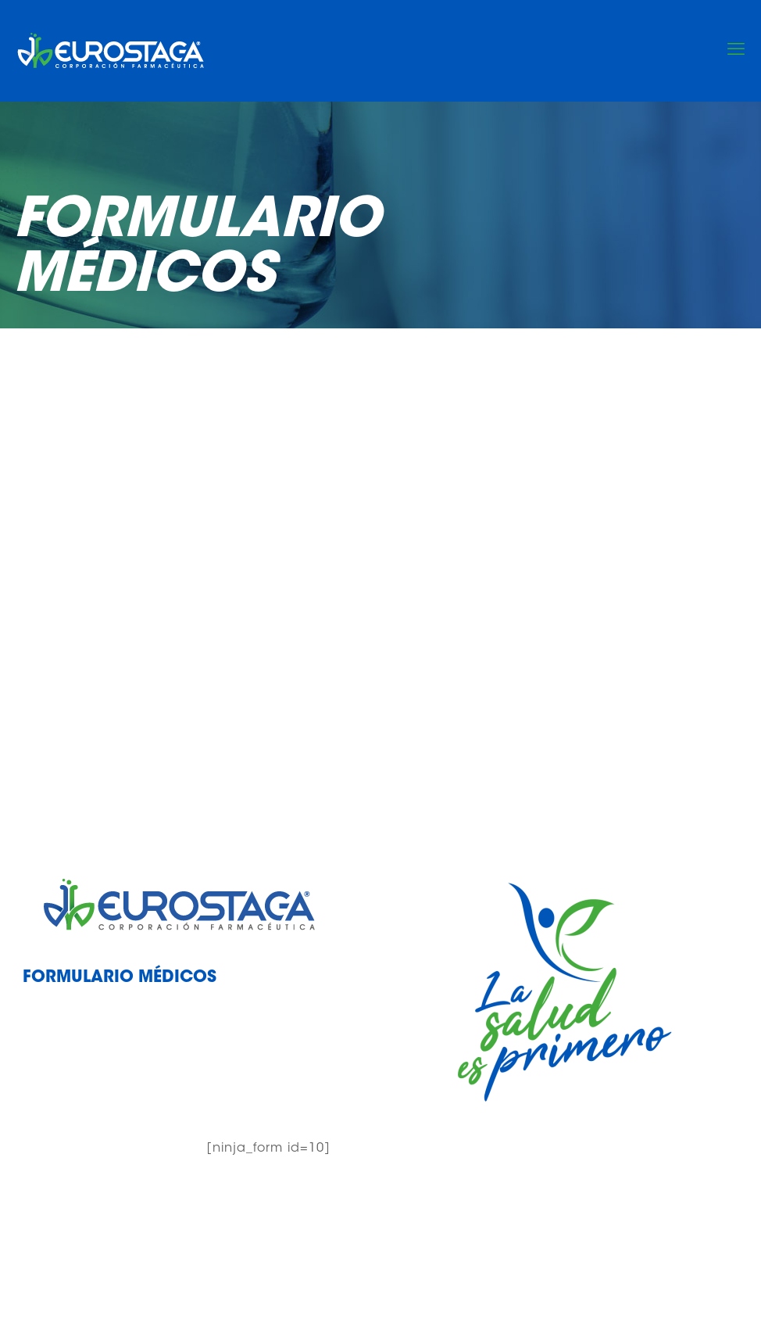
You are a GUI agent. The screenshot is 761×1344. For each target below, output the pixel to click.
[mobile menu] (736, 51)
